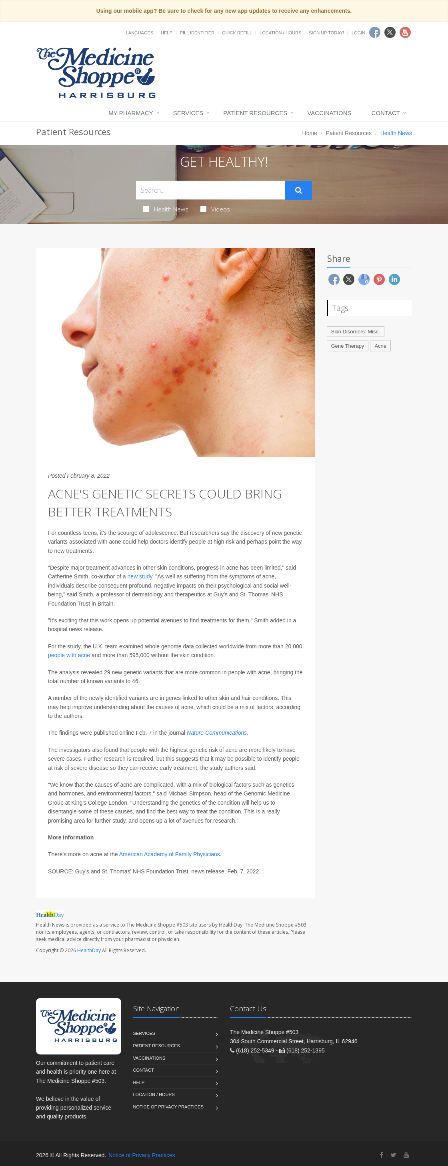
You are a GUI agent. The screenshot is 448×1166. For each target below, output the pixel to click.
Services (188, 113)
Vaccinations (329, 113)
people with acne (69, 655)
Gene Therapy (347, 346)
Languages (139, 32)
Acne (380, 346)
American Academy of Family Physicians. (170, 854)
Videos (215, 209)
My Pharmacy (130, 113)
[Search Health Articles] (210, 190)
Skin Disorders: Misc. (355, 332)
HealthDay (89, 950)
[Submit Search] (298, 190)
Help (166, 32)
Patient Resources (255, 113)
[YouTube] (406, 1155)
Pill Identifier (197, 32)
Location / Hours (280, 32)
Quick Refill (237, 32)
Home (309, 133)
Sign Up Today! (326, 32)
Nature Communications (217, 732)
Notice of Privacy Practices (168, 1106)
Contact (386, 113)
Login (358, 32)
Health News (165, 209)
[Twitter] (393, 1155)
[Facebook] (381, 1155)
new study (139, 576)
